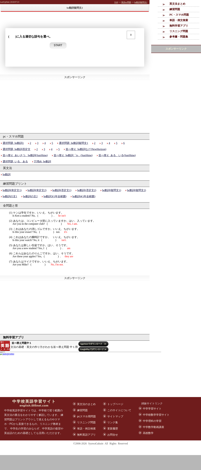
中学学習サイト (152, 408)
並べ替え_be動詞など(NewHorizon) (86, 149)
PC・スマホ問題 (179, 14)
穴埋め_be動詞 (42, 161)
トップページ (115, 404)
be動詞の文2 (30, 196)
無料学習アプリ (178, 25)
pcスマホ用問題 (86, 416)
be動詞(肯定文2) (37, 190)
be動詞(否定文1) (61, 190)
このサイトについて (119, 410)
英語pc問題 (126, 2)
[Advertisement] (100, 462)
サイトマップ (115, 416)
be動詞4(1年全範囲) (83, 196)
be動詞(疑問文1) (111, 190)
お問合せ (112, 434)
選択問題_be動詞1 (13, 143)
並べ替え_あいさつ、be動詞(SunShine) (25, 155)
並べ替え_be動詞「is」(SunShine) (73, 155)
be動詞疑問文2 (140, 2)
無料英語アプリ (86, 434)
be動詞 (6, 174)
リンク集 (112, 422)
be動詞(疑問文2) (136, 190)
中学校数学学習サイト (156, 414)
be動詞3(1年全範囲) (55, 196)
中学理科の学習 (152, 420)
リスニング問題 (178, 31)
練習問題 (174, 9)
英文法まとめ (177, 3)
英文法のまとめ (86, 404)
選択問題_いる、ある (15, 161)
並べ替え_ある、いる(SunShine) (117, 155)
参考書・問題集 (178, 36)
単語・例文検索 (178, 20)
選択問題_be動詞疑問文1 (73, 143)
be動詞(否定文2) (86, 190)
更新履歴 (112, 428)
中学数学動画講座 (153, 427)
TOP (116, 2)
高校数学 (148, 433)
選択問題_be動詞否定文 (16, 149)
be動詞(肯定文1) (12, 190)
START (58, 45)
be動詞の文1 (10, 196)
